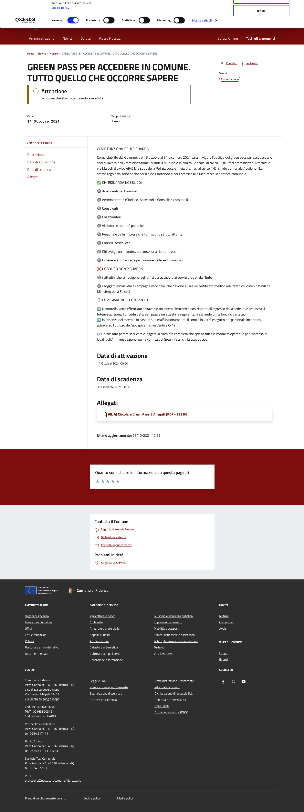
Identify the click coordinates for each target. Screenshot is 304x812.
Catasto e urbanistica (104, 647)
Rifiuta (261, 36)
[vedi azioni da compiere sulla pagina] (249, 63)
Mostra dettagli (202, 46)
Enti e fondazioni (36, 634)
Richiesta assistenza (103, 699)
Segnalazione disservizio (106, 693)
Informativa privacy (167, 687)
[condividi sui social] (228, 63)
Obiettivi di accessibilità (170, 699)
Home (30, 54)
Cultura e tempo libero (105, 653)
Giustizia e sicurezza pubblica (173, 616)
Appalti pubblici (100, 634)
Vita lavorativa (163, 653)
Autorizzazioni (99, 641)
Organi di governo (37, 616)
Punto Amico (33, 741)
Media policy (125, 798)
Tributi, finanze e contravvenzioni (176, 641)
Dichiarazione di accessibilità (173, 693)
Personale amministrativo (42, 647)
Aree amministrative (38, 622)
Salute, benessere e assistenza (174, 634)
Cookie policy (60, 33)
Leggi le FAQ (98, 680)
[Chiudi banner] (298, 6)
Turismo (159, 647)
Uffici (28, 628)
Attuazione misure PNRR (171, 712)
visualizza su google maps (42, 689)
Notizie (54, 54)
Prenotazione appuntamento (109, 687)
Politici (29, 641)
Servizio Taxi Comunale (40, 758)
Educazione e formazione (106, 659)
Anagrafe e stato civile (105, 628)
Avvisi (223, 628)
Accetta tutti (261, 10)
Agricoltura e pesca (102, 616)
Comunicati (226, 622)
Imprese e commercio (168, 622)
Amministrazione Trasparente (174, 680)
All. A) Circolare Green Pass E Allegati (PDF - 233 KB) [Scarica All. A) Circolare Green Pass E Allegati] (148, 414)
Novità (42, 54)
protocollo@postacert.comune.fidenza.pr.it (53, 780)
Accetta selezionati (261, 23)
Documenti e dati (36, 653)
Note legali (161, 706)
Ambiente (96, 622)
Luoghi (223, 653)
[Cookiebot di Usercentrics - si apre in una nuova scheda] (25, 46)
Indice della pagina (55, 143)
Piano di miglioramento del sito (45, 798)
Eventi (223, 659)
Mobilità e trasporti (166, 628)
